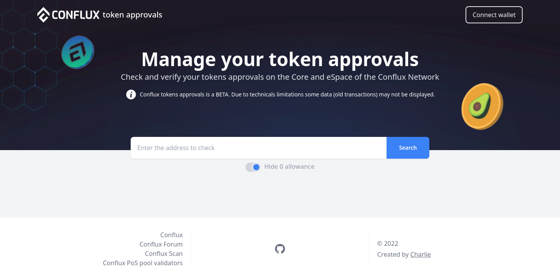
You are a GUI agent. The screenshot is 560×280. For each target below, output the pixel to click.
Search (408, 147)
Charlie (420, 254)
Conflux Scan (164, 253)
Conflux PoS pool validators (143, 263)
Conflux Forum (161, 244)
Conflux (171, 235)
